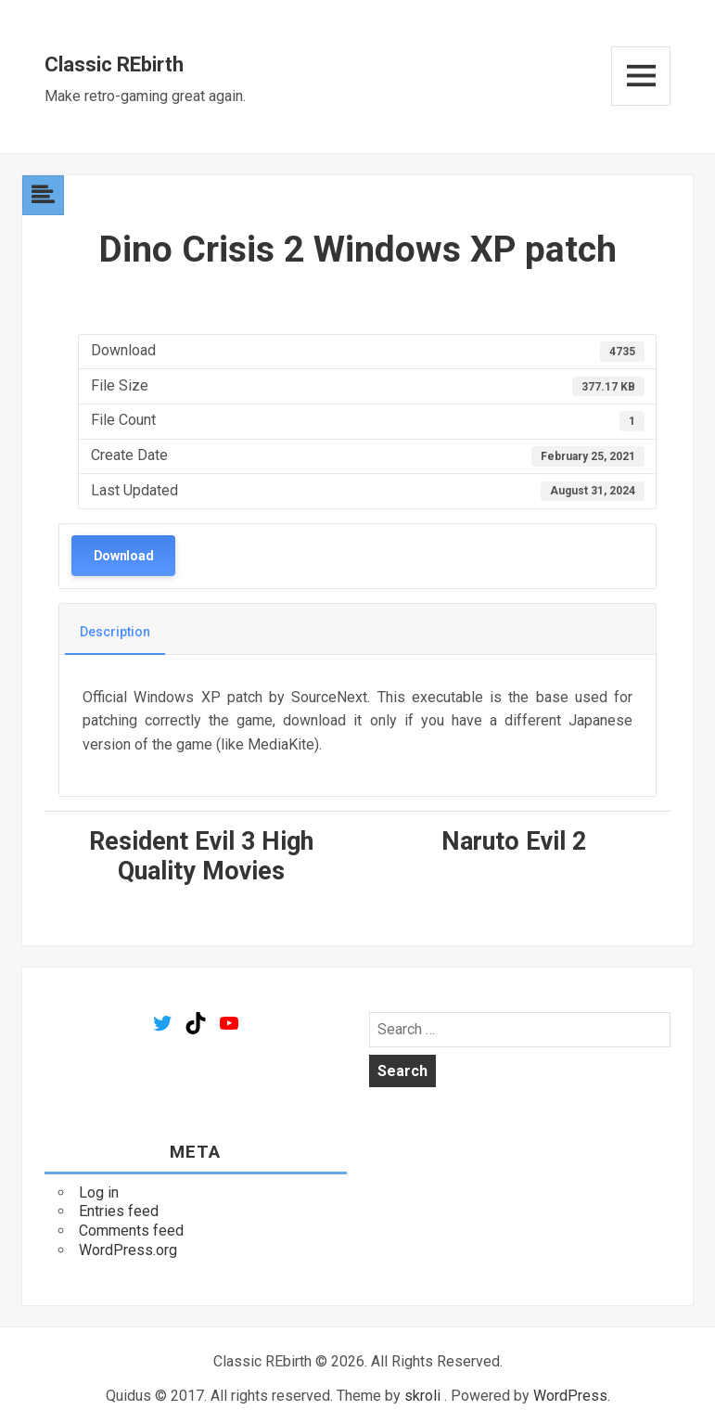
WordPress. (571, 1395)
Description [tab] (115, 631)
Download (124, 555)
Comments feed (131, 1230)
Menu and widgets (640, 76)
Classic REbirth (114, 64)
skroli (422, 1395)
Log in (99, 1192)
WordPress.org (128, 1250)
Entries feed (119, 1211)
